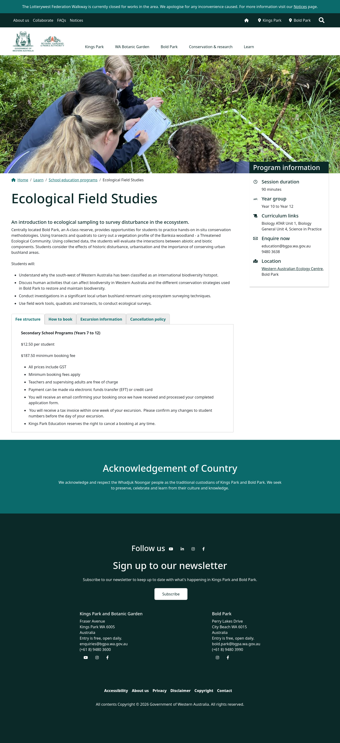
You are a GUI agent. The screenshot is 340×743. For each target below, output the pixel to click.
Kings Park (269, 20)
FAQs (61, 20)
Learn (249, 46)
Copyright (203, 690)
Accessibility (116, 690)
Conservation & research (210, 46)
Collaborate (43, 20)
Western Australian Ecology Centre (292, 268)
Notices (76, 20)
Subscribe (170, 594)
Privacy (159, 690)
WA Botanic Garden (132, 46)
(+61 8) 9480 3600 (95, 649)
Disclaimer (180, 690)
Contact (224, 690)
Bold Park (300, 20)
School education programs (73, 180)
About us (21, 20)
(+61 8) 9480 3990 (227, 649)
